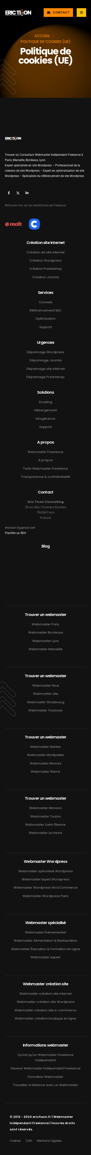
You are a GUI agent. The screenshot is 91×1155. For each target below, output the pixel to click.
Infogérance (45, 418)
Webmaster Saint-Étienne (45, 824)
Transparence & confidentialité (45, 476)
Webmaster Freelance (45, 452)
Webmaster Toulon (45, 816)
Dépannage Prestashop (45, 377)
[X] (18, 193)
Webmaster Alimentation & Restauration (45, 940)
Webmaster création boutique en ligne (45, 1018)
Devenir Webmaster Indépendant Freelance (46, 1068)
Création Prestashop (45, 268)
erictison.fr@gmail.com (20, 527)
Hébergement (45, 410)
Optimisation (45, 318)
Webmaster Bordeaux (45, 632)
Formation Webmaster (45, 1076)
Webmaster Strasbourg (45, 702)
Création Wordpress (45, 260)
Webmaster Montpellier (45, 755)
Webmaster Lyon (45, 641)
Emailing (45, 402)
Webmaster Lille (45, 693)
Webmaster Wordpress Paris (45, 896)
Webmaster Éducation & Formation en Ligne (45, 949)
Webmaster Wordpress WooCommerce (46, 887)
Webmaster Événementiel (45, 932)
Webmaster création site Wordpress (45, 1002)
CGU (29, 1141)
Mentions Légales (49, 1141)
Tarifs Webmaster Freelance (45, 468)
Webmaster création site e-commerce (45, 1010)
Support (45, 327)
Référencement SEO (45, 310)
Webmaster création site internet (45, 993)
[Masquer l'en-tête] (18, 12)
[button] (58, 12)
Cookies (15, 1141)
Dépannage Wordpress (45, 352)
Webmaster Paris (45, 624)
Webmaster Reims (45, 771)
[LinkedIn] (27, 193)
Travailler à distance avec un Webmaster (45, 1085)
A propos (45, 460)
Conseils (45, 302)
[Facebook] (9, 193)
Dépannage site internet (45, 368)
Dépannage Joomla (46, 360)
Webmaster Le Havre (45, 833)
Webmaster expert (45, 957)
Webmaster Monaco (45, 808)
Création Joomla (45, 277)
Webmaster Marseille (46, 649)
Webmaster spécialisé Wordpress (45, 871)
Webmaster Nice (45, 685)
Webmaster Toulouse (45, 710)
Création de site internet (45, 252)
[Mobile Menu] (81, 12)
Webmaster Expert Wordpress (45, 879)
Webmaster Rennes (45, 763)
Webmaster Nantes (45, 746)
